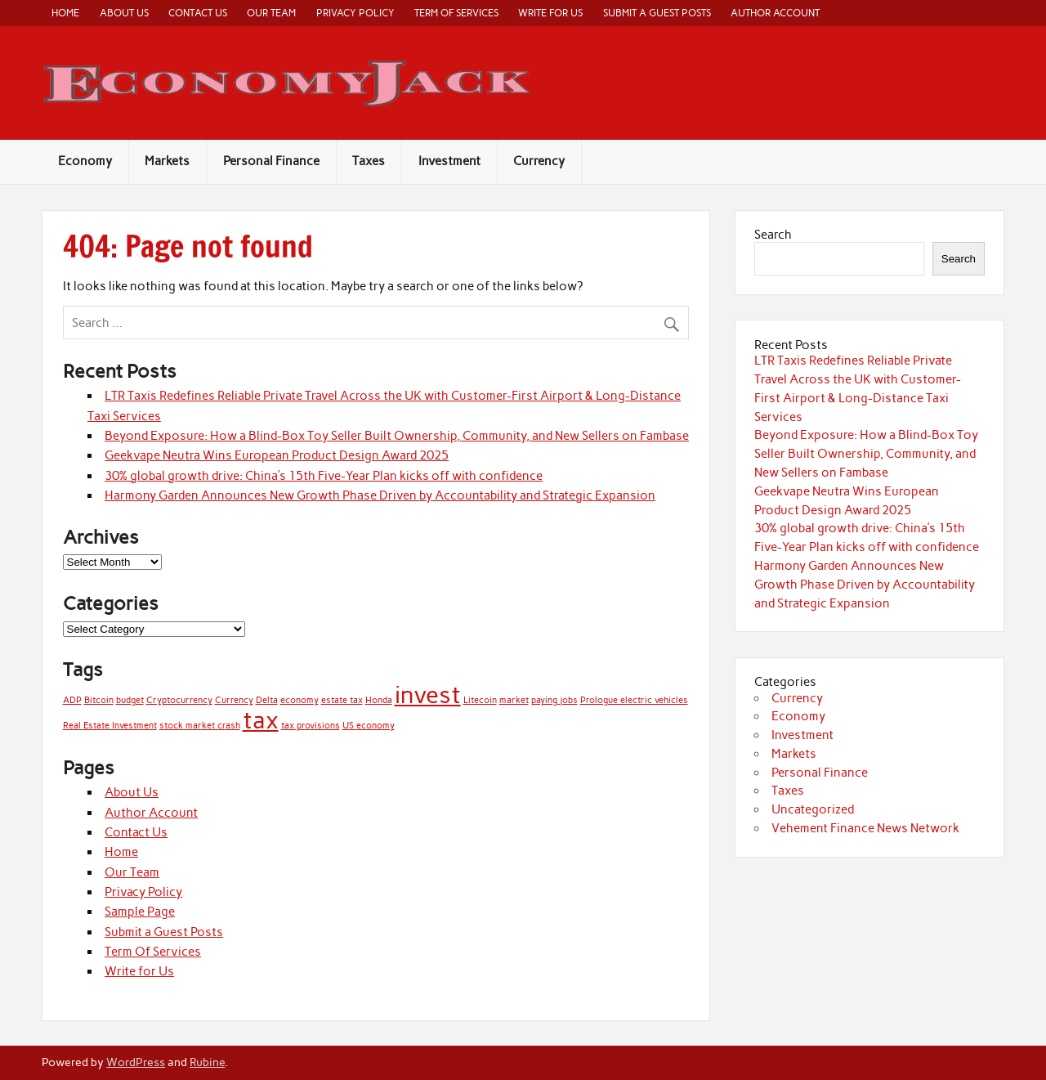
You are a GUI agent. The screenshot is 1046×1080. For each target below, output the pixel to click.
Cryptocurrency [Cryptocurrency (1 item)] (179, 700)
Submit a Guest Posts (657, 13)
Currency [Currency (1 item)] (234, 700)
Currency (539, 161)
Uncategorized (812, 809)
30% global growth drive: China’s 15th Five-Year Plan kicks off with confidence (324, 475)
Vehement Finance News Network (865, 828)
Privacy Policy (355, 13)
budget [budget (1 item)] (130, 700)
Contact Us (197, 13)
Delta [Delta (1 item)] (267, 700)
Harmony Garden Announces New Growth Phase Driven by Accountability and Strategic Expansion (380, 495)
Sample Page (140, 911)
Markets (167, 161)
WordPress (135, 1062)
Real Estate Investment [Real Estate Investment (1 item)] (110, 725)
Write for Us (550, 13)
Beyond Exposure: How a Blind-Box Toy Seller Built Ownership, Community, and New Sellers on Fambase (397, 435)
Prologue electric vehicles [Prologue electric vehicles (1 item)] (634, 700)
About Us (124, 13)
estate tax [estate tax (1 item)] (342, 700)
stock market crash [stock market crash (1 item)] (199, 725)
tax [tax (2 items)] (261, 720)
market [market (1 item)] (514, 700)
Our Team (271, 13)
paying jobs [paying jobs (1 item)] (554, 700)
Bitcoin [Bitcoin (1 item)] (99, 700)
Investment (449, 161)
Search (773, 234)
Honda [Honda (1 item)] (378, 700)
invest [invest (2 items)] (428, 694)
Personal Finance (271, 161)
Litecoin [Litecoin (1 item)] (480, 700)
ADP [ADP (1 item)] (72, 700)
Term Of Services (456, 13)
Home (65, 13)
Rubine (207, 1062)
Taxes (368, 161)
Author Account (775, 13)
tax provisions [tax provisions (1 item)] (310, 725)
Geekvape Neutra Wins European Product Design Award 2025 (277, 455)
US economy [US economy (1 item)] (368, 725)
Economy (85, 161)
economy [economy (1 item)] (299, 700)
